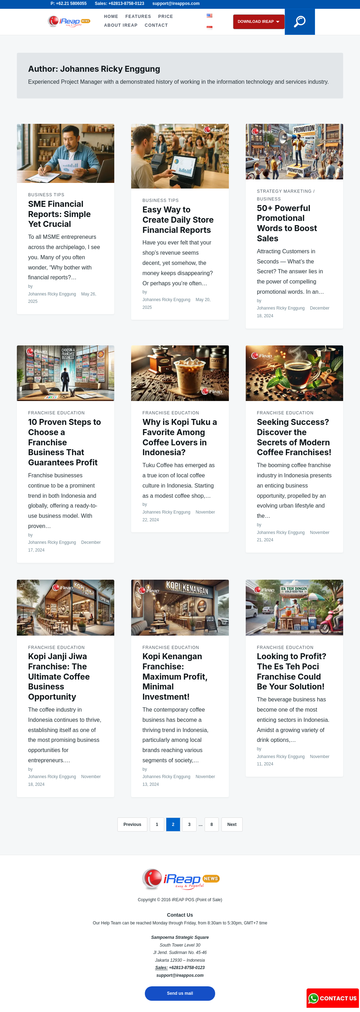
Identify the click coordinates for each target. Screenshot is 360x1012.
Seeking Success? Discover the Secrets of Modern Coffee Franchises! (294, 437)
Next (232, 824)
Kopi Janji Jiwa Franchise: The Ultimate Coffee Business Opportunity (59, 676)
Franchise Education (56, 412)
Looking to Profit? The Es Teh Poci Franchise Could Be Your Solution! (292, 671)
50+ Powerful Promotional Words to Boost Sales (287, 223)
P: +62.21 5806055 (68, 3)
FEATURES (138, 16)
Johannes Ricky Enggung (52, 294)
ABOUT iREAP (121, 25)
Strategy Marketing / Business (286, 195)
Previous (132, 824)
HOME (111, 16)
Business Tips (46, 194)
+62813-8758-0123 (187, 967)
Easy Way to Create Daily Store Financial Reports (178, 220)
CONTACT (156, 25)
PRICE (165, 16)
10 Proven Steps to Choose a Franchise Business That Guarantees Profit (64, 442)
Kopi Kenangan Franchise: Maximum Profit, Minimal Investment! (174, 676)
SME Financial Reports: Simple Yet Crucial (59, 214)
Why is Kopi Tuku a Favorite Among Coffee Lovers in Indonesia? (179, 437)
